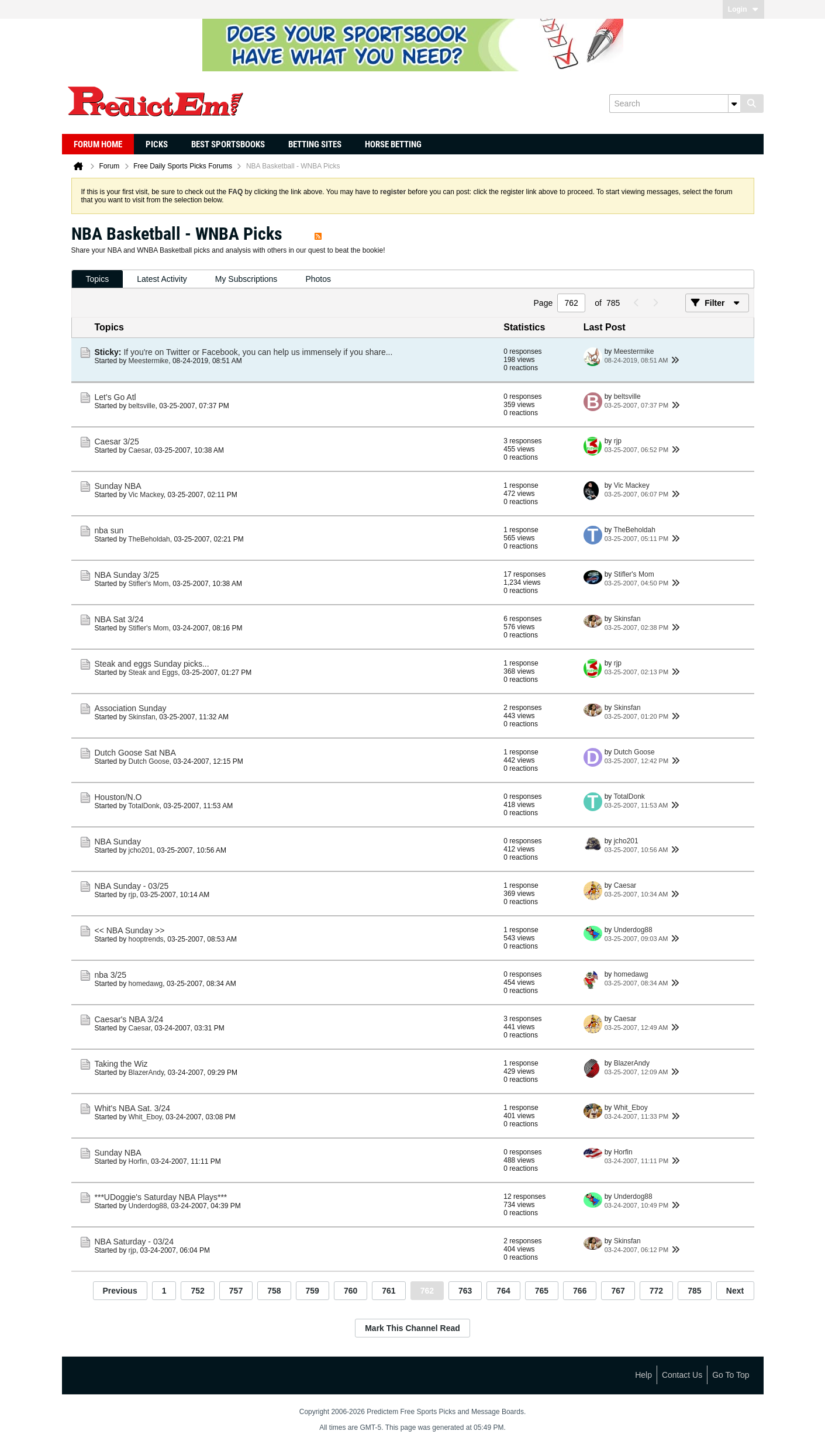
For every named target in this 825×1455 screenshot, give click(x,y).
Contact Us (682, 1375)
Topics (97, 279)
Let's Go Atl (115, 397)
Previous (120, 1290)
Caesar (140, 450)
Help (643, 1375)
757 (236, 1290)
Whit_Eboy (145, 1117)
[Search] (674, 103)
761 (388, 1290)
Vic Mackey (146, 495)
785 (694, 1290)
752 (197, 1290)
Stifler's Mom (149, 584)
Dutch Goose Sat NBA (135, 752)
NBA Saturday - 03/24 (134, 1241)
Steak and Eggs (153, 672)
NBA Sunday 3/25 (127, 575)
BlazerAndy (146, 1072)
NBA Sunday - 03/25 (132, 886)
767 (617, 1290)
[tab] (97, 279)
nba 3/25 (111, 975)
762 (427, 1290)
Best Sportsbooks (228, 144)
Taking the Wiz (121, 1063)
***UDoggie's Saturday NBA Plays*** (161, 1197)
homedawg (146, 984)
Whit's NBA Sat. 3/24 (133, 1108)
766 (579, 1290)
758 (274, 1290)
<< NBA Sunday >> (130, 930)
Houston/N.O (118, 797)
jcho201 (141, 850)
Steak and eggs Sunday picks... (152, 663)
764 (503, 1290)
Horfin (138, 1161)
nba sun (109, 530)
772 (656, 1290)
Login (743, 9)
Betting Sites (314, 144)
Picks (157, 144)
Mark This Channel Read (412, 1328)
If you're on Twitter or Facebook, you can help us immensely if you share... (257, 352)
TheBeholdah (149, 539)
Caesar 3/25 (117, 441)
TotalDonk (143, 806)
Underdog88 (633, 930)
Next (735, 1290)
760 (350, 1290)
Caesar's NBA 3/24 (129, 1019)
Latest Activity (162, 279)
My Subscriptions (246, 279)
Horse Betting (393, 144)
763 (465, 1290)
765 (541, 1290)
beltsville (142, 406)
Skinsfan (627, 619)
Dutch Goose (149, 761)
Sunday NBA (118, 486)
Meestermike (149, 361)
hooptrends (146, 939)
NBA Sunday (118, 841)
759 (312, 1290)
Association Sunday (131, 708)
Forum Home (98, 144)
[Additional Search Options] (734, 103)
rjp (618, 441)
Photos (318, 279)
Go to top (730, 1375)
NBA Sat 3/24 (119, 619)
